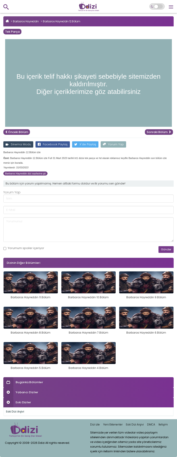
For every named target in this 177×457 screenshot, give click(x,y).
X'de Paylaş (85, 144)
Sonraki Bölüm (159, 132)
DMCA (151, 424)
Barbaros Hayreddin (26, 21)
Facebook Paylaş (53, 144)
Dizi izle (95, 424)
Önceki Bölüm (16, 132)
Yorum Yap (113, 144)
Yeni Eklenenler (113, 424)
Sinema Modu (18, 144)
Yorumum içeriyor (23, 248)
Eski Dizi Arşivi (15, 411)
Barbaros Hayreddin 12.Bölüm (61, 21)
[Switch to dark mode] (157, 6)
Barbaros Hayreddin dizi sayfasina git (25, 173)
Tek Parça (12, 32)
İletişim (163, 424)
